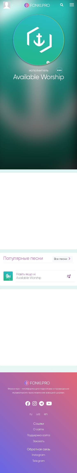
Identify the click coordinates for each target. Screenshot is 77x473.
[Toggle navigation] (72, 4)
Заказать (38, 441)
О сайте (38, 429)
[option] (38, 274)
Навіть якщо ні (25, 274)
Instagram (38, 455)
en (46, 414)
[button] (59, 70)
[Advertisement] (38, 127)
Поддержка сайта (38, 435)
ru (31, 414)
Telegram (38, 460)
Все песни (62, 259)
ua (38, 414)
